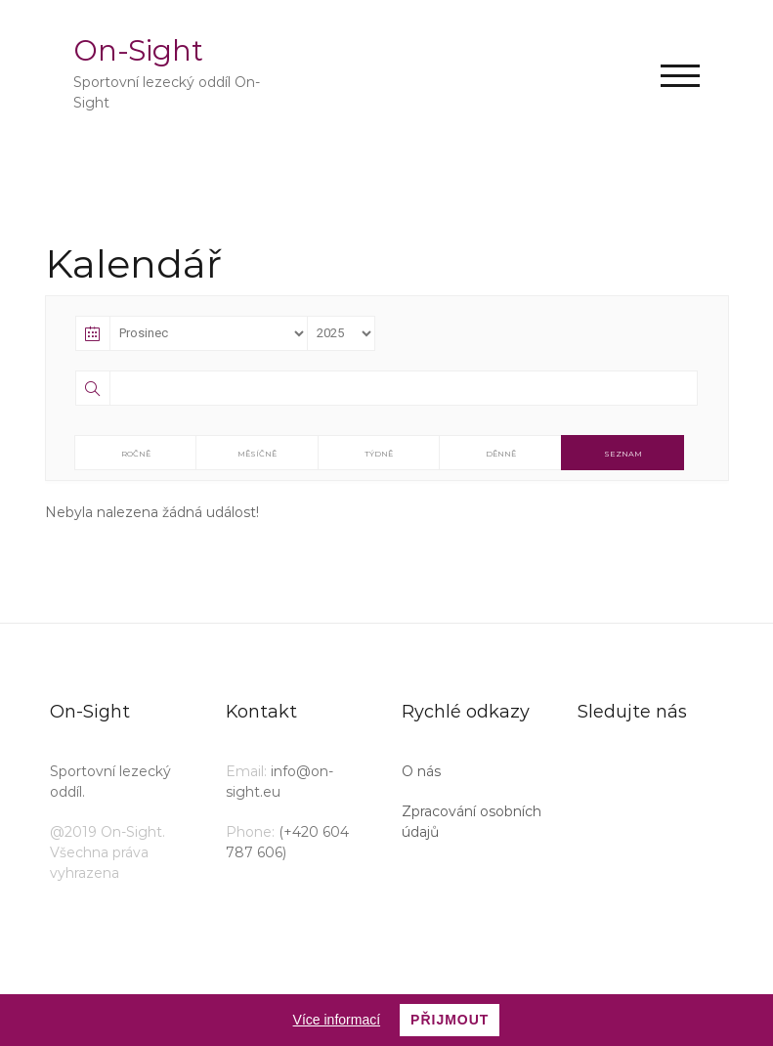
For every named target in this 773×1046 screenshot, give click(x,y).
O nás (421, 771)
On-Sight (138, 50)
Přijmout (449, 1019)
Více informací (336, 1019)
